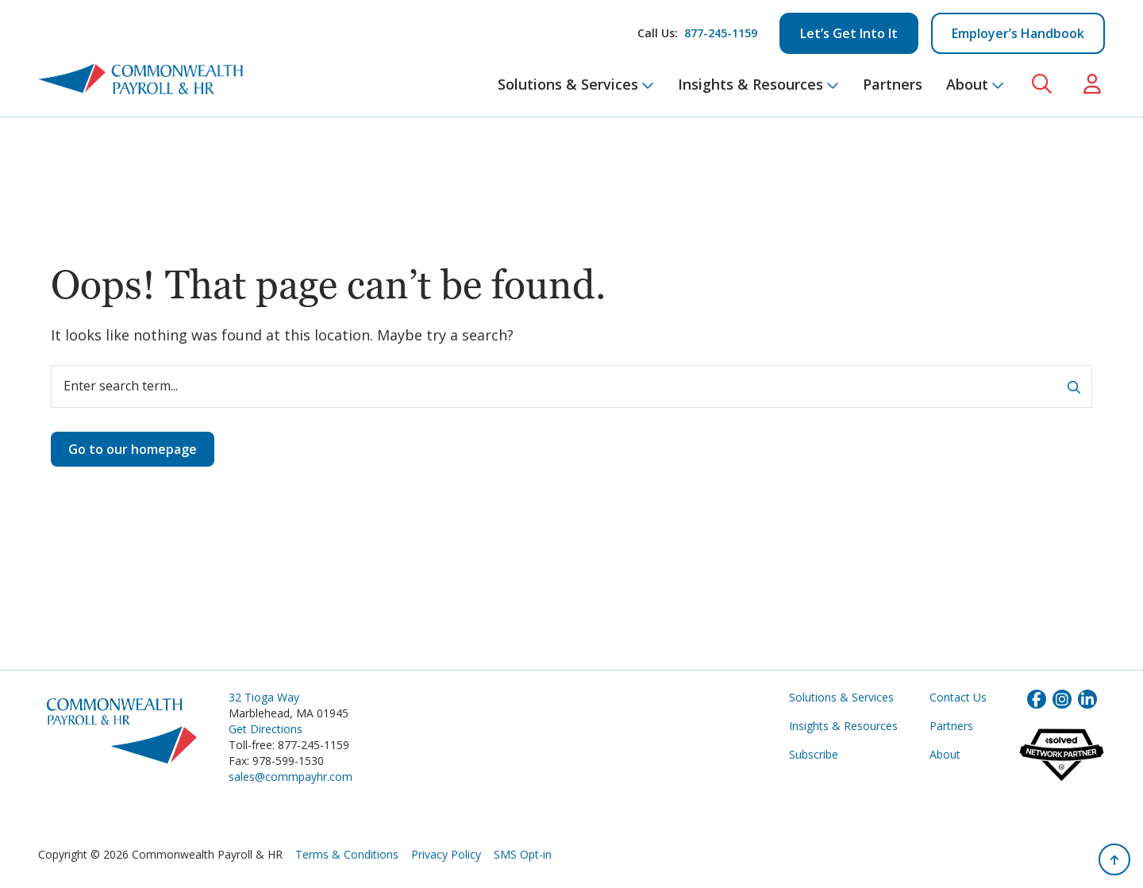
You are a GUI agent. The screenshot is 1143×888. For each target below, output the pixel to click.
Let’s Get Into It (849, 33)
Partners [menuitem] (892, 84)
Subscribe (813, 754)
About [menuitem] (975, 84)
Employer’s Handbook (1018, 33)
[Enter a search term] (571, 386)
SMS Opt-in (523, 854)
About (944, 754)
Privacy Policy (446, 854)
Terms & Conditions (346, 854)
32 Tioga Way (264, 697)
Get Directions (265, 728)
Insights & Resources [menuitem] (758, 84)
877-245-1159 (720, 32)
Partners (951, 725)
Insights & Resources (843, 725)
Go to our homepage (132, 449)
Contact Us (958, 697)
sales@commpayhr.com (290, 776)
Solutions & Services (841, 697)
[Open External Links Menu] (1092, 85)
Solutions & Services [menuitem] (576, 84)
